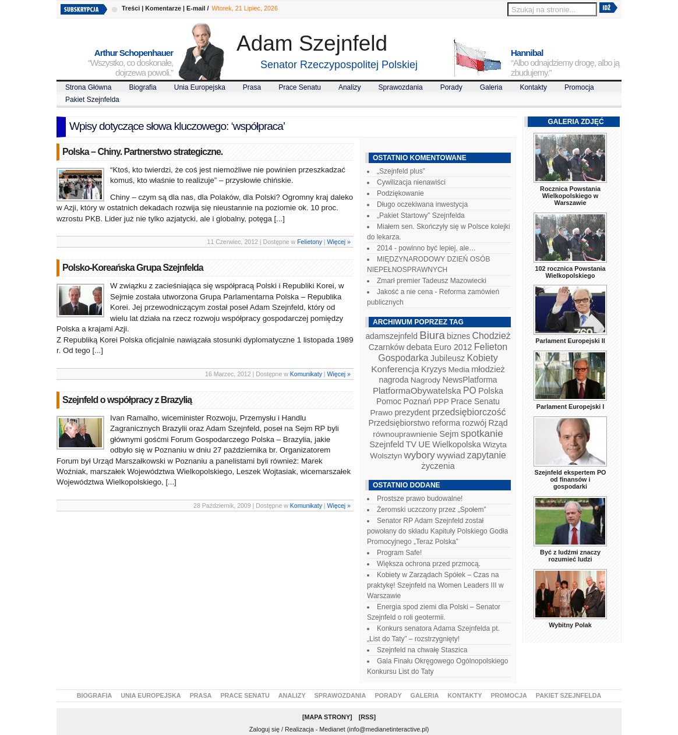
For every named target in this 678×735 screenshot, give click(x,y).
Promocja (579, 87)
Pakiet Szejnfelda (92, 100)
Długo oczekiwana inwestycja (422, 204)
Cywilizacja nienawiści (411, 182)
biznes (458, 336)
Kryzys (433, 369)
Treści (131, 8)
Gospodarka (403, 358)
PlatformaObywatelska (417, 390)
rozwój (474, 422)
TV (411, 444)
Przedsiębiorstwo (399, 422)
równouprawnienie (405, 434)
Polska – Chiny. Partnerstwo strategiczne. (142, 152)
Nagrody (425, 380)
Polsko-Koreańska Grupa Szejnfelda (132, 268)
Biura (432, 335)
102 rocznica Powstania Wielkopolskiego (570, 272)
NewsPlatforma (469, 379)
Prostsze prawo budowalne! (419, 498)
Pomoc (388, 401)
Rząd (498, 422)
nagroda (393, 379)
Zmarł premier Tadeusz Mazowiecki (431, 281)
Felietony (309, 241)
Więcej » (339, 241)
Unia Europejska (199, 87)
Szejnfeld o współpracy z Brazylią (127, 400)
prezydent (412, 412)
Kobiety (482, 358)
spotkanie (482, 433)
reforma (446, 422)
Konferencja (395, 369)
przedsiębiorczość (469, 412)
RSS (367, 716)
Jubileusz (447, 358)
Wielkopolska (456, 444)
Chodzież (491, 336)
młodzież (488, 369)
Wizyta (495, 444)
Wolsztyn (386, 455)
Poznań (418, 401)
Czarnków (387, 347)
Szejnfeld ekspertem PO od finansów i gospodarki (570, 479)
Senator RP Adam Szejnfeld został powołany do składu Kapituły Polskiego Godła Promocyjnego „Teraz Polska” (437, 531)
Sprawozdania (401, 87)
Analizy (349, 87)
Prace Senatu (299, 87)
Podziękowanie (400, 193)
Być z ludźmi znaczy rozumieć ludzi (570, 556)
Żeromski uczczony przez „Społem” (431, 510)
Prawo (381, 412)
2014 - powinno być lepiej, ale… (426, 248)
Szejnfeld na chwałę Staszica (422, 650)
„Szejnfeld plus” (401, 171)
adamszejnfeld (391, 336)
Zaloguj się (264, 729)
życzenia (438, 466)
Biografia (142, 87)
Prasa (252, 87)
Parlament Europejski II (570, 340)
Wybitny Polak (570, 624)
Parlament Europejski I (570, 406)
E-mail (195, 8)
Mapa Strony (328, 716)
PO (469, 390)
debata (419, 347)
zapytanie (486, 455)
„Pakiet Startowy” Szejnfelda (421, 215)
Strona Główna (88, 87)
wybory (419, 455)
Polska (490, 390)
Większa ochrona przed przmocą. (429, 564)
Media (459, 369)
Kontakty (533, 87)
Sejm (448, 434)
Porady (451, 87)
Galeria (491, 87)
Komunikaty (306, 373)
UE (424, 444)
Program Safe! (399, 553)
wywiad (451, 455)
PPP (441, 401)
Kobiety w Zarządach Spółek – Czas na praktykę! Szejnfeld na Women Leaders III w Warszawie (435, 585)
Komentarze (163, 8)
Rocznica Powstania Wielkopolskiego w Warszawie (570, 195)
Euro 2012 (453, 347)
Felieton (491, 346)
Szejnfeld (386, 444)
